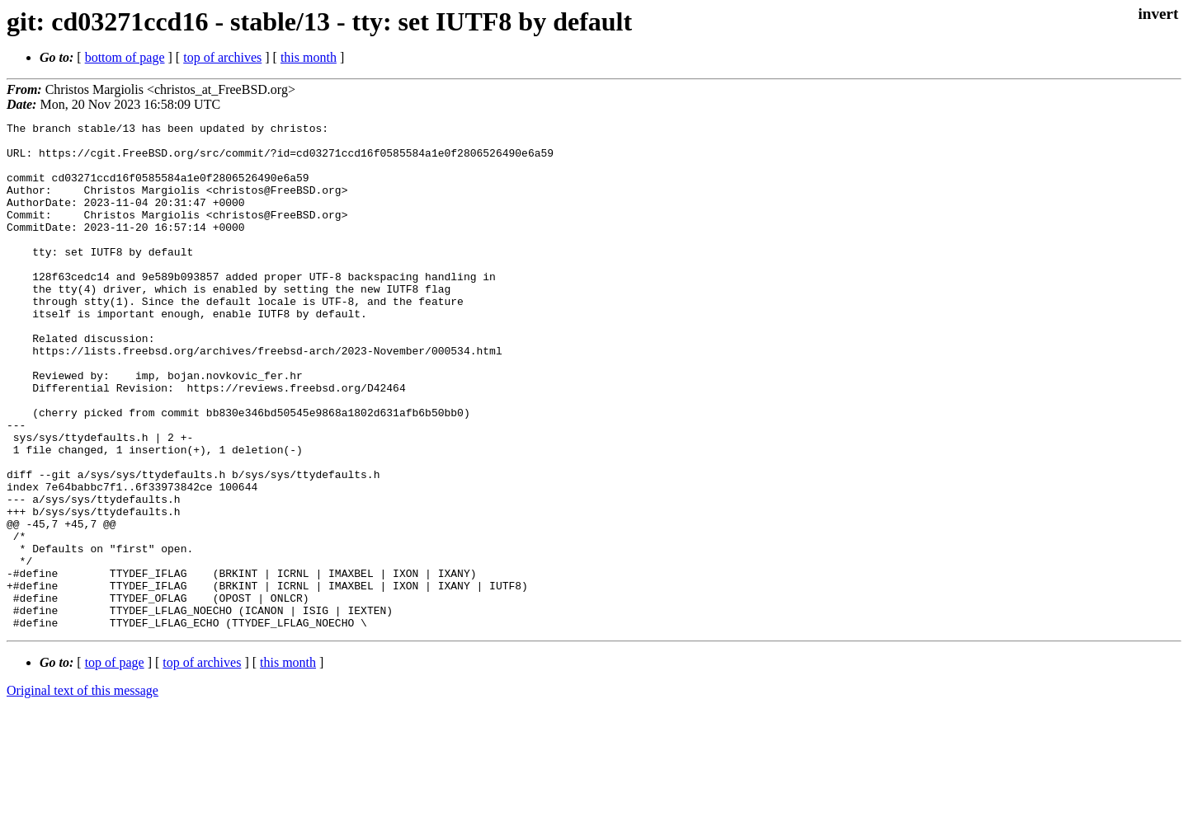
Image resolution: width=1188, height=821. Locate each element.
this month (308, 57)
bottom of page (125, 57)
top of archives (222, 57)
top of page (114, 764)
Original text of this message (82, 792)
